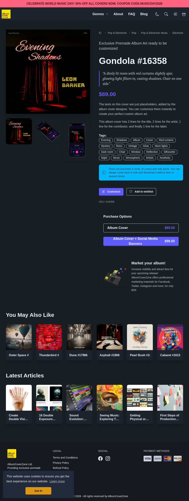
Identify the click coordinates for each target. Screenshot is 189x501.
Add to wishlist (141, 192)
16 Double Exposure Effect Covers (48, 419)
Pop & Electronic (117, 32)
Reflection (152, 151)
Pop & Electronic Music (154, 32)
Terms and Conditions (65, 457)
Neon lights (161, 145)
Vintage (132, 145)
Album (136, 140)
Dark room (107, 151)
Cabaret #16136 (171, 355)
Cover (149, 140)
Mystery (105, 145)
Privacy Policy (61, 462)
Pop (134, 32)
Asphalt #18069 (110, 355)
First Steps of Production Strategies (169, 419)
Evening (106, 140)
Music (116, 157)
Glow (146, 145)
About (118, 14)
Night (104, 157)
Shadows (121, 140)
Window (135, 151)
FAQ (131, 14)
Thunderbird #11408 (53, 355)
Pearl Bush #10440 (143, 355)
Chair (122, 151)
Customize (111, 192)
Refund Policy (61, 467)
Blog (144, 14)
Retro (119, 145)
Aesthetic (165, 157)
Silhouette (169, 151)
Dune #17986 (78, 355)
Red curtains (166, 140)
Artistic (150, 157)
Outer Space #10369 (23, 355)
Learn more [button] (57, 481)
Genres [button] (100, 14)
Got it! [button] (38, 490)
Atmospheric (133, 157)
